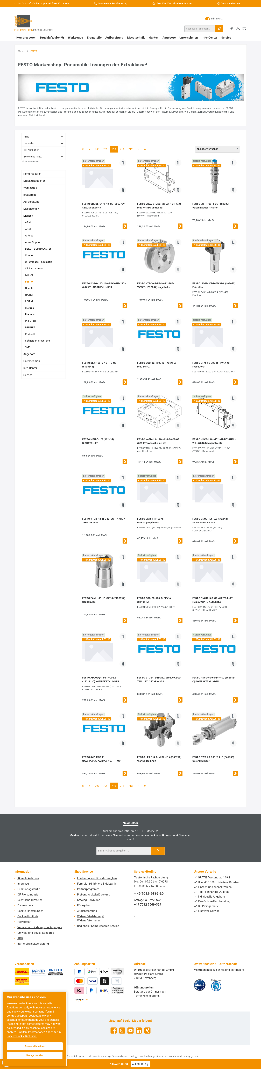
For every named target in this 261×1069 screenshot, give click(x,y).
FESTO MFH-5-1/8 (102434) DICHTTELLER (98, 441)
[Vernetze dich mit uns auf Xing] (147, 1030)
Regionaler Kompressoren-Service (98, 926)
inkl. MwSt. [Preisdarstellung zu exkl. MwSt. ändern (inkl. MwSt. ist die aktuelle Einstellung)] (214, 18)
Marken (28, 215)
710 (114, 148)
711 (122, 148)
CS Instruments (34, 268)
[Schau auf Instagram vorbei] (122, 1030)
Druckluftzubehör (34, 180)
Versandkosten (120, 1056)
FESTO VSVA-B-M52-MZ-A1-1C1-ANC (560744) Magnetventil (159, 206)
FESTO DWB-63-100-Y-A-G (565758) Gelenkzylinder (213, 759)
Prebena (30, 314)
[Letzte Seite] (145, 149)
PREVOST (31, 321)
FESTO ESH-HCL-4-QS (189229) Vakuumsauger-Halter (210, 206)
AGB (20, 938)
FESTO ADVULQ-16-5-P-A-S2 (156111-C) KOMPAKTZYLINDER (100, 679)
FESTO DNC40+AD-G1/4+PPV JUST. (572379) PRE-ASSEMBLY (212, 600)
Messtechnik (31, 208)
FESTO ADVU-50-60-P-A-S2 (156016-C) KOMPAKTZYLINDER (213, 679)
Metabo (29, 307)
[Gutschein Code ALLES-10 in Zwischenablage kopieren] (146, 1064)
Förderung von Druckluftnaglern (97, 878)
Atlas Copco (32, 242)
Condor (29, 255)
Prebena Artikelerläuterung (93, 894)
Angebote (29, 354)
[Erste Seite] (82, 149)
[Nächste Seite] (138, 149)
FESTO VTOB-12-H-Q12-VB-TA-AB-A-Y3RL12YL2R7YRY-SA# (159, 679)
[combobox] (200, 28)
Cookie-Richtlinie (27, 916)
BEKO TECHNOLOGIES (38, 248)
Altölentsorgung (87, 911)
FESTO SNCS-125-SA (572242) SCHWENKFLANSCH (210, 520)
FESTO (29, 281)
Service (27, 375)
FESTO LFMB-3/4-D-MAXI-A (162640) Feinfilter (213, 285)
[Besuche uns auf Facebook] (113, 1030)
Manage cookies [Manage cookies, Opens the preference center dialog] (35, 1055)
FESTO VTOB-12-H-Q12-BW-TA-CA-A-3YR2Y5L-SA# (104, 520)
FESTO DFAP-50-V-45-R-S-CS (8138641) (99, 365)
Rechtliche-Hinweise (30, 900)
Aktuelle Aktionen (28, 878)
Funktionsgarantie (28, 889)
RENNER (30, 327)
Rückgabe (83, 905)
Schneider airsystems (38, 340)
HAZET (29, 294)
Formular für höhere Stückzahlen (97, 883)
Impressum (24, 883)
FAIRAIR (29, 275)
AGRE (28, 229)
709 (106, 148)
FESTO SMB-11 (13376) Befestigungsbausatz (150, 520)
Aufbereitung (31, 201)
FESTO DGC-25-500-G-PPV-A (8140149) (154, 600)
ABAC (28, 222)
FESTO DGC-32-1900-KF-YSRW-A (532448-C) (156, 365)
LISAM (29, 301)
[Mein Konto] (238, 28)
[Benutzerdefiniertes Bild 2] (216, 985)
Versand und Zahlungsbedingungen (39, 927)
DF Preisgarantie (27, 894)
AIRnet (29, 235)
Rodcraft (30, 334)
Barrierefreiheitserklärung (33, 943)
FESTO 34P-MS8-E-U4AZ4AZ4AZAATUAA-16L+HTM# (101, 759)
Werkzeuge (30, 187)
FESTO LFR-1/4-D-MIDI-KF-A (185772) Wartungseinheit (159, 759)
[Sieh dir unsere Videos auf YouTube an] (130, 1030)
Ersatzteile (29, 194)
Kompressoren (32, 173)
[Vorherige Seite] (89, 149)
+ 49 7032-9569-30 (149, 894)
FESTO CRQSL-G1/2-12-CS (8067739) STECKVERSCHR (104, 206)
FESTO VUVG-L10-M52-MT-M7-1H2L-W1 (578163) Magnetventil (214, 441)
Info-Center (30, 368)
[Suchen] (219, 28)
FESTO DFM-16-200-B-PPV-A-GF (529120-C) (211, 365)
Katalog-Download (88, 900)
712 (131, 148)
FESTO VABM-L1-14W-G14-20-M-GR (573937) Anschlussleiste (158, 441)
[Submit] (158, 851)
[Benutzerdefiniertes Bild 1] (200, 985)
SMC (28, 347)
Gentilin (29, 288)
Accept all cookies (35, 1046)
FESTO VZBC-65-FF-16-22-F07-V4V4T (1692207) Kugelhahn (155, 285)
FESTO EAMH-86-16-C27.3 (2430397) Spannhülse (103, 600)
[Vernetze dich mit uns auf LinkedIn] (139, 1030)
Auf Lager (33, 150)
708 (97, 148)
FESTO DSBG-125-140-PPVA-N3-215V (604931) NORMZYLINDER (104, 285)
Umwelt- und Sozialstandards (35, 932)
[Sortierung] (217, 149)
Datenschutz (25, 905)
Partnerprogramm (88, 889)
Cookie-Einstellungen (30, 911)
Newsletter (24, 921)
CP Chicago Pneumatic (38, 261)
